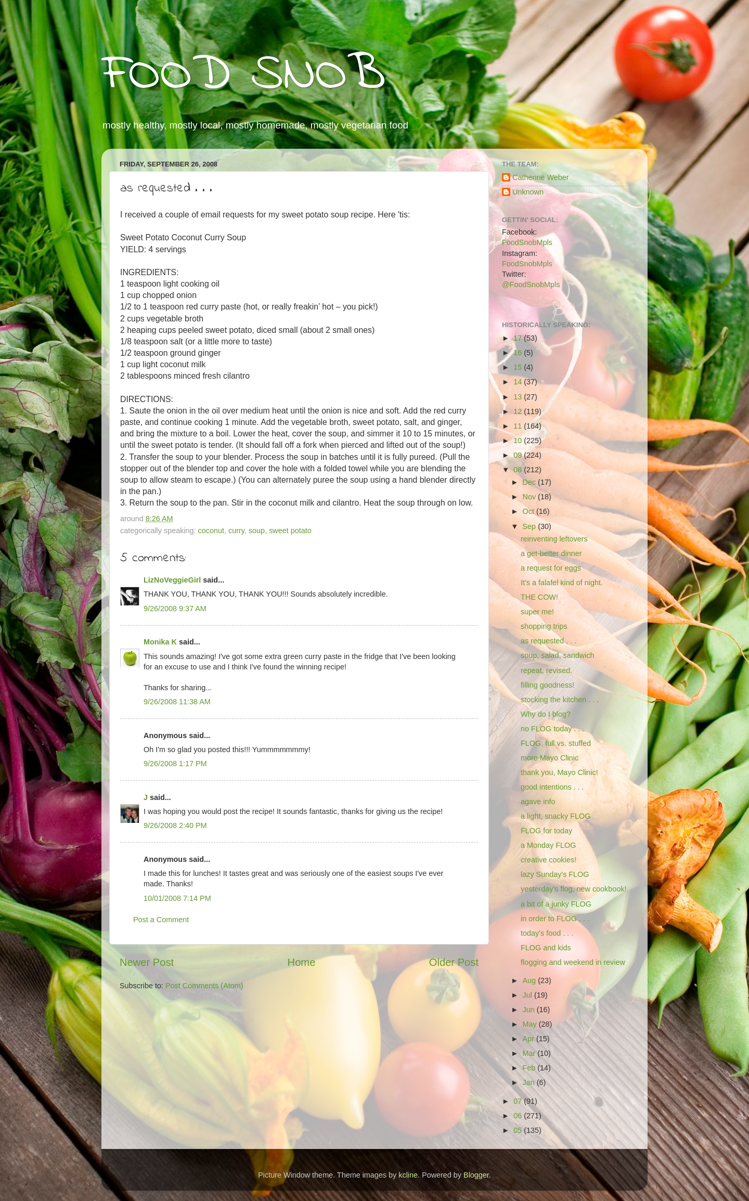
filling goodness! (547, 685)
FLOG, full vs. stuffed (556, 743)
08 (518, 470)
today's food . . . (547, 933)
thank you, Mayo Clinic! (559, 772)
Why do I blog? (546, 714)
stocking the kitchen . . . (560, 699)
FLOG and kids (546, 948)
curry (236, 530)
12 (518, 411)
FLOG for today (546, 831)
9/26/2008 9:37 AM (175, 608)
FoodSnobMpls (527, 242)
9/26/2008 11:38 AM (177, 702)
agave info (538, 801)
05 (518, 1130)
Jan (530, 1082)
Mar (530, 1053)
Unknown (528, 192)
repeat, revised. (546, 670)
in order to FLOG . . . (555, 918)
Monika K (160, 642)
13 (518, 397)
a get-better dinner (551, 553)
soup (257, 530)
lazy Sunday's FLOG (555, 874)
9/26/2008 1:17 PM (175, 763)
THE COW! (539, 597)
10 (518, 440)
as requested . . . (548, 641)
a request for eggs (551, 568)
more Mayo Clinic (549, 758)
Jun (530, 1009)
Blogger (476, 1175)
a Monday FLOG (548, 845)
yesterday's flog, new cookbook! (574, 889)
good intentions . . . (552, 787)
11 (518, 426)
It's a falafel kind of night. (562, 582)
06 (518, 1116)
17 (518, 338)
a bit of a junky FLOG (556, 904)
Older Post (454, 962)
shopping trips (544, 626)
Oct (529, 511)
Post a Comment (161, 919)
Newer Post (147, 962)
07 (518, 1101)
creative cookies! (548, 860)
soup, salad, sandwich (558, 655)
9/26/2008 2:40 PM (175, 825)
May (531, 1024)
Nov (530, 497)
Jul (528, 995)
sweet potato (290, 530)
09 (518, 455)
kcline (408, 1175)
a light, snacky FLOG (555, 816)
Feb (530, 1068)
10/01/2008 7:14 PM (177, 898)
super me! (537, 612)
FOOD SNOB (243, 75)
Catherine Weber (540, 177)
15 (518, 367)
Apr (529, 1039)
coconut (211, 530)
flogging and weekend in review (573, 962)
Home (302, 962)
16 (518, 352)
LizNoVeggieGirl (172, 580)
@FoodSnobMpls (531, 284)
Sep (530, 526)
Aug (530, 980)
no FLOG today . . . (552, 729)
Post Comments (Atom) (204, 986)
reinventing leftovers (554, 539)
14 (518, 382)
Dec (530, 482)
